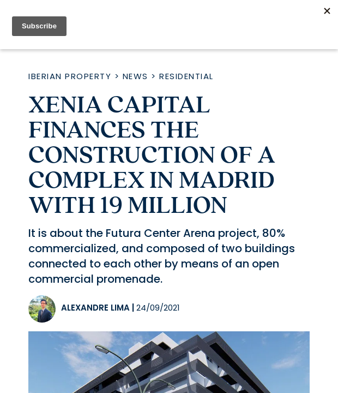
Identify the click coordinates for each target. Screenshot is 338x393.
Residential (186, 76)
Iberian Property (69, 76)
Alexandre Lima (95, 307)
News (135, 76)
